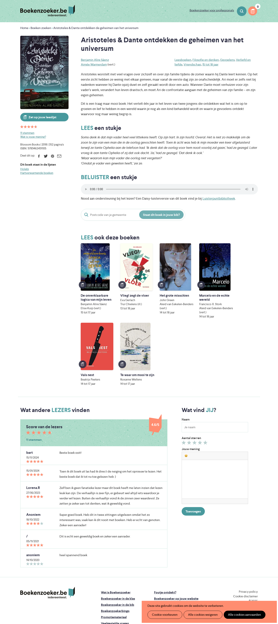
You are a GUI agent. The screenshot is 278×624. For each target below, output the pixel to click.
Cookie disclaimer (245, 537)
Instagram (254, 549)
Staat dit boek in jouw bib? (161, 215)
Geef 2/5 (189, 384)
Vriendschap (192, 64)
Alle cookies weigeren (202, 615)
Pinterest (52, 156)
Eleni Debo (129, 592)
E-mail (59, 156)
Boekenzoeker (47, 10)
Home (24, 28)
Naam (186, 360)
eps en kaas (199, 592)
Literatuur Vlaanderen (239, 576)
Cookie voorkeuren (164, 615)
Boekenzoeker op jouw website (176, 539)
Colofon (160, 552)
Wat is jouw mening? (33, 137)
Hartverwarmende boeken (36, 173)
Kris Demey (164, 592)
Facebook (39, 156)
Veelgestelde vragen (115, 564)
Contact (160, 558)
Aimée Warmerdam (94, 64)
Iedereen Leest (157, 576)
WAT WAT (136, 587)
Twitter (45, 156)
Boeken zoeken (242, 11)
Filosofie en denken (205, 60)
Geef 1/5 (184, 384)
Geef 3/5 (195, 384)
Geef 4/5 (200, 384)
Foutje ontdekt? (165, 533)
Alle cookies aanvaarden (242, 615)
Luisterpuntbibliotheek (219, 198)
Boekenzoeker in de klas (118, 539)
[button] (186, 396)
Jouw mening (191, 390)
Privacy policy (248, 532)
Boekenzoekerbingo (115, 552)
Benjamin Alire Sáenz (95, 60)
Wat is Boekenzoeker (116, 533)
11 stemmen (27, 133)
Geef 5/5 (205, 384)
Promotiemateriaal (114, 558)
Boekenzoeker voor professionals (212, 10)
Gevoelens (227, 60)
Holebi (24, 169)
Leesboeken (183, 60)
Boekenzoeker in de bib (117, 546)
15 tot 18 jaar (210, 64)
